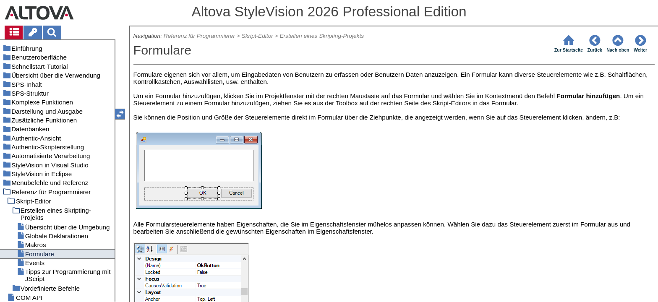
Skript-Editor (257, 36)
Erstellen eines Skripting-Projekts (321, 36)
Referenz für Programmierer (199, 36)
